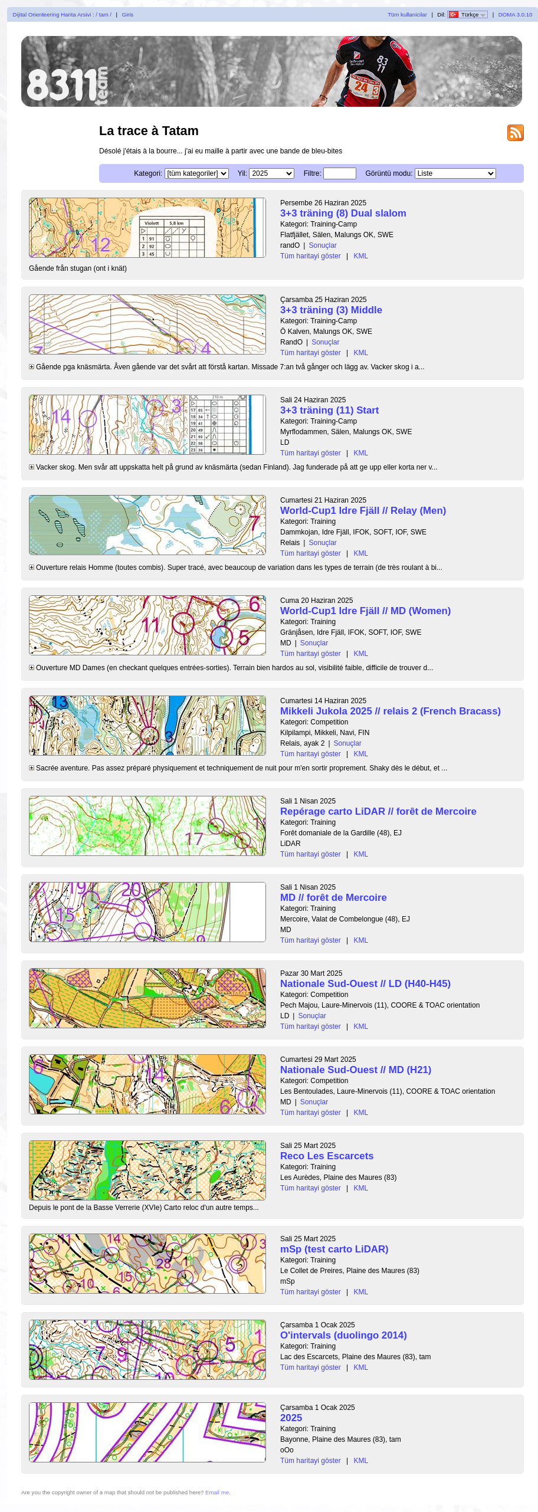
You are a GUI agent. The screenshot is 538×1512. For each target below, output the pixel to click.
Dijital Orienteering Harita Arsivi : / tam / (62, 14)
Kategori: (148, 173)
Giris (127, 14)
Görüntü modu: (388, 173)
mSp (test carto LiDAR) (334, 1249)
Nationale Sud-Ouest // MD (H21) (355, 1069)
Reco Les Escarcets (327, 1156)
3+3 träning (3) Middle (331, 310)
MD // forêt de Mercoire (333, 897)
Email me (217, 1492)
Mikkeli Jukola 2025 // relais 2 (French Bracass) (390, 711)
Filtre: (313, 173)
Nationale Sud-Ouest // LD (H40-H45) (365, 983)
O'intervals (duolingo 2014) (343, 1335)
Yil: (242, 173)
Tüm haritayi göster (310, 256)
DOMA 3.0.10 (515, 14)
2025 (291, 1418)
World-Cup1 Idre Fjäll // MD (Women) (365, 610)
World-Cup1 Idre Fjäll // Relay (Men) (363, 510)
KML (361, 256)
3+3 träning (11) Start (329, 410)
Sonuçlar (322, 245)
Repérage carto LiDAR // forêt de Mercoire (378, 811)
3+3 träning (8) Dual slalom (343, 213)
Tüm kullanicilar (407, 14)
